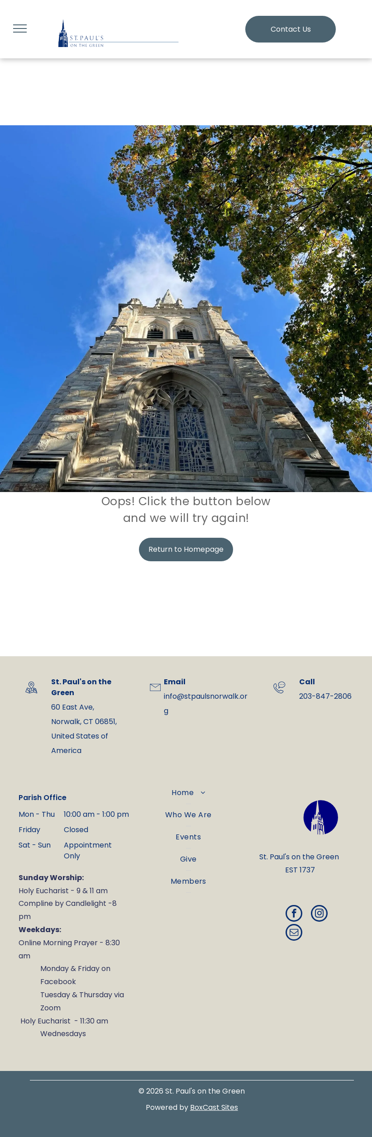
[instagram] (319, 914)
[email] (294, 933)
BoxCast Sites (214, 1107)
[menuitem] (188, 793)
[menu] (20, 28)
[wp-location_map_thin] (31, 696)
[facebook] (294, 914)
